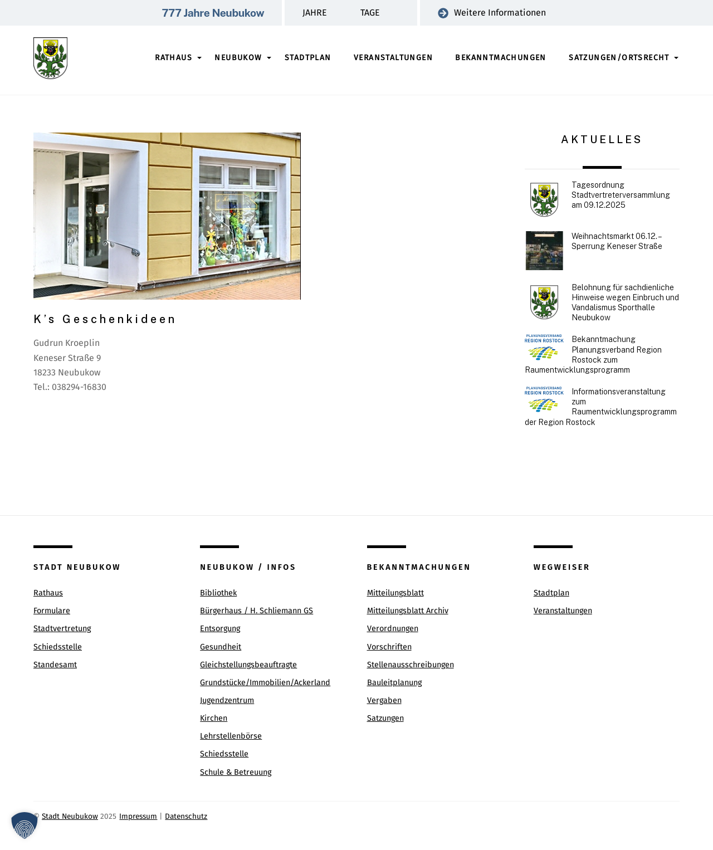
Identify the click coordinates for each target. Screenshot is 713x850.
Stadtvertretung (62, 628)
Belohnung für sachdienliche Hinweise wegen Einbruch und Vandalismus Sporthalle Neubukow (625, 303)
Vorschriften (389, 647)
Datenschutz (186, 816)
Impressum (138, 816)
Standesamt (55, 665)
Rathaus (173, 57)
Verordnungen (392, 628)
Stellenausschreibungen (410, 665)
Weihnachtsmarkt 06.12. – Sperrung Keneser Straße (617, 241)
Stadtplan (308, 57)
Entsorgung (220, 628)
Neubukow (238, 57)
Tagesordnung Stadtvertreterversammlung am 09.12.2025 (621, 194)
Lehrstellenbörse (231, 736)
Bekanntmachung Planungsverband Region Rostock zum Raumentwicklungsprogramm (593, 354)
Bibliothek (218, 593)
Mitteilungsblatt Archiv (407, 610)
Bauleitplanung (394, 682)
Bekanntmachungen (500, 57)
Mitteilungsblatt (395, 593)
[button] (24, 825)
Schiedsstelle (57, 647)
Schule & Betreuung (235, 772)
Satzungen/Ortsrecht (619, 57)
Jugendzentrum (227, 700)
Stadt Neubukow (70, 816)
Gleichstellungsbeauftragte (248, 665)
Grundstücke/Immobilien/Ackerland (265, 682)
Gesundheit (220, 647)
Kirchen (213, 718)
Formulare (51, 610)
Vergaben (384, 700)
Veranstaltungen (393, 57)
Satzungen (385, 718)
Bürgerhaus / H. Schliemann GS (256, 610)
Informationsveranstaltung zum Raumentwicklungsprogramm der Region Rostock (601, 407)
